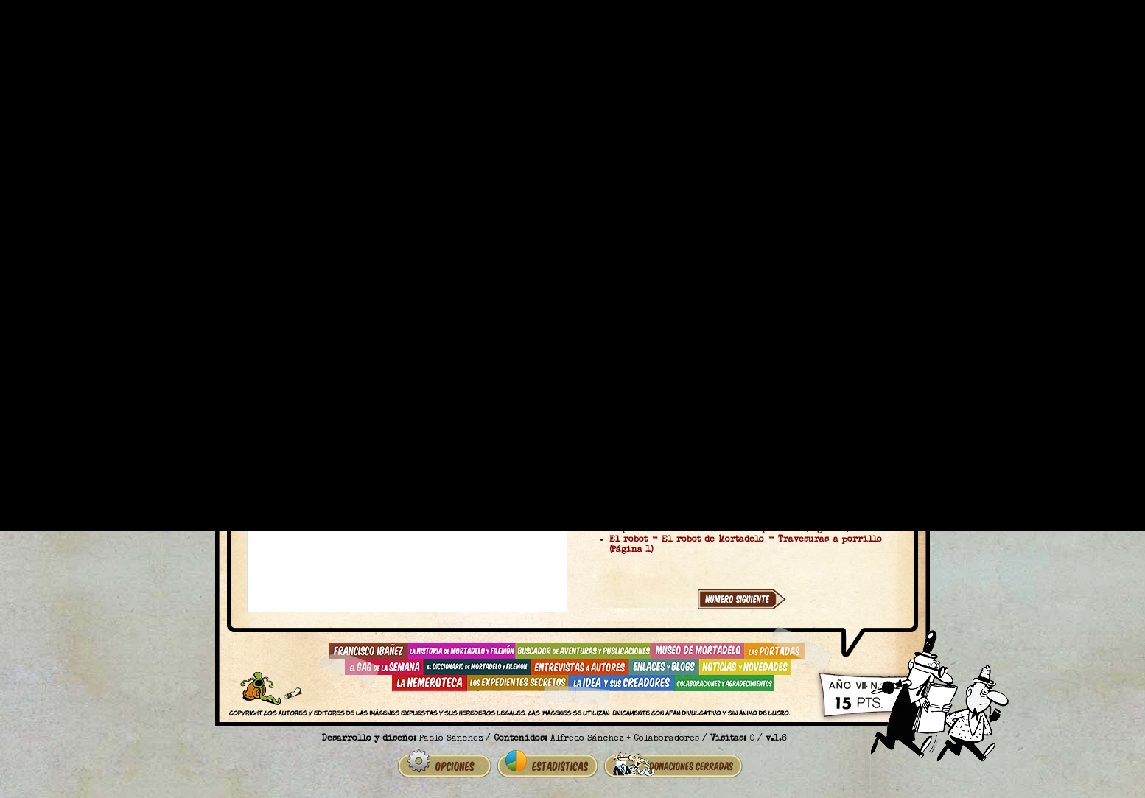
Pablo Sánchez (451, 739)
